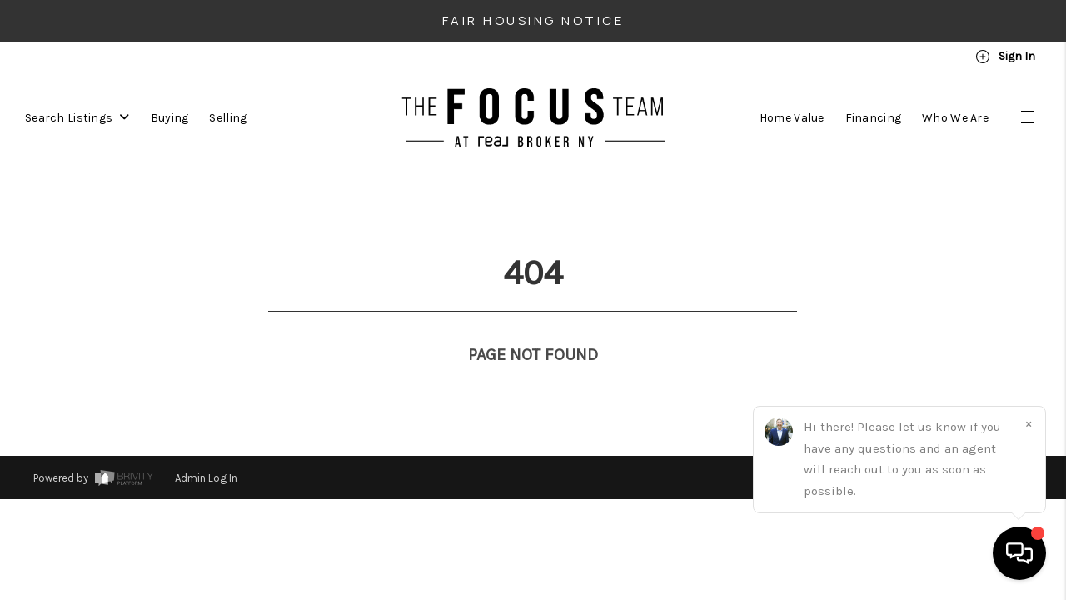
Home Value (792, 118)
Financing (873, 118)
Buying (170, 118)
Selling (228, 118)
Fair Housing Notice (533, 20)
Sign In (1005, 56)
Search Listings (77, 118)
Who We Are (955, 118)
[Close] (1028, 423)
